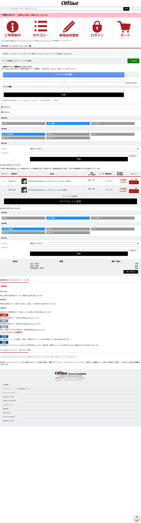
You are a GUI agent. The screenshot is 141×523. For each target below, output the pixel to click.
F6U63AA (6, 112)
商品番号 (50, 134)
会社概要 (5, 385)
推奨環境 (5, 409)
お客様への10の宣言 (9, 401)
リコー (64, 357)
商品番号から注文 (8, 421)
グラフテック (72, 357)
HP (52, 357)
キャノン (39, 357)
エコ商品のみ (132, 156)
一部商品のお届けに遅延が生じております (32, 15)
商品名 (94, 134)
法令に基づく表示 (8, 397)
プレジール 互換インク (27, 357)
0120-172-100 (65, 376)
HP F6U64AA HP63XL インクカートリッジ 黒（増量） (48, 190)
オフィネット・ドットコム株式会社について (17, 389)
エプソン (46, 357)
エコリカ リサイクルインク (10, 357)
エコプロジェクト (8, 405)
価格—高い (51, 138)
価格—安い (6, 138)
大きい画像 (95, 123)
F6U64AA (6, 107)
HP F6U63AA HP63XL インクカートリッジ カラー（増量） (49, 181)
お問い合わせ (29, 318)
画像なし (6, 123)
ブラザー (57, 357)
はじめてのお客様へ (9, 417)
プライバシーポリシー (10, 393)
